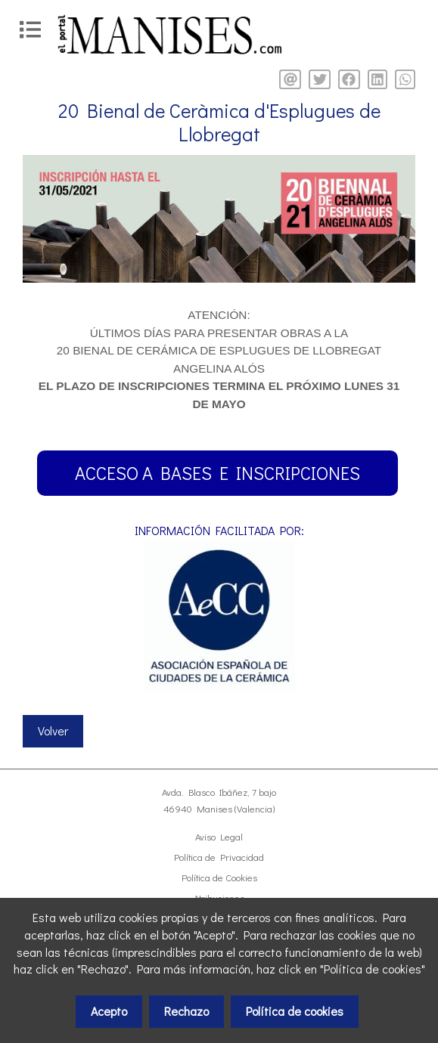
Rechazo (186, 1011)
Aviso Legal (219, 837)
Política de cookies (294, 1011)
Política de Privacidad (219, 857)
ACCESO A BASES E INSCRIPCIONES (217, 472)
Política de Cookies (219, 877)
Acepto (109, 1011)
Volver (53, 730)
